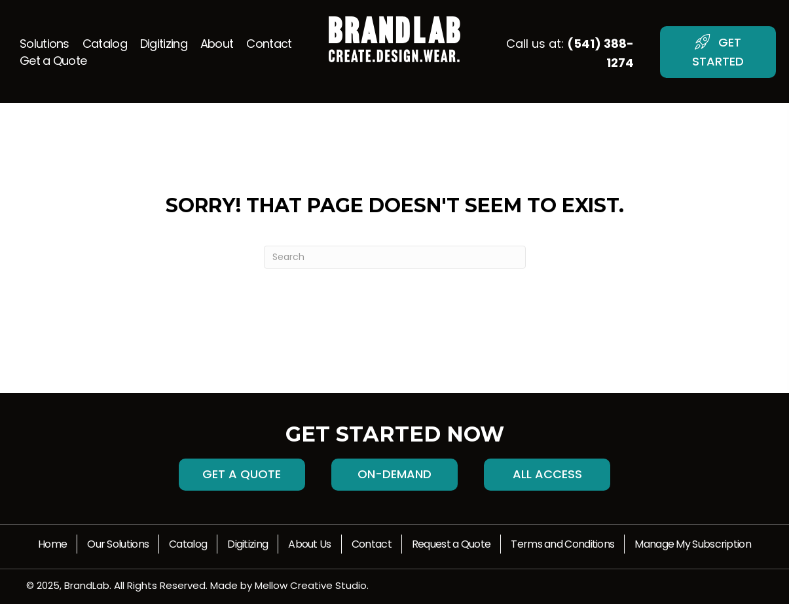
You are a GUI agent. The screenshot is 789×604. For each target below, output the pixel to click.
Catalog (188, 544)
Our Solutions (118, 544)
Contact (372, 544)
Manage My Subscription (692, 544)
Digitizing (247, 544)
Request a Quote (451, 544)
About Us (309, 544)
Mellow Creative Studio (311, 585)
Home (52, 544)
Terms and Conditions (562, 544)
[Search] (395, 257)
